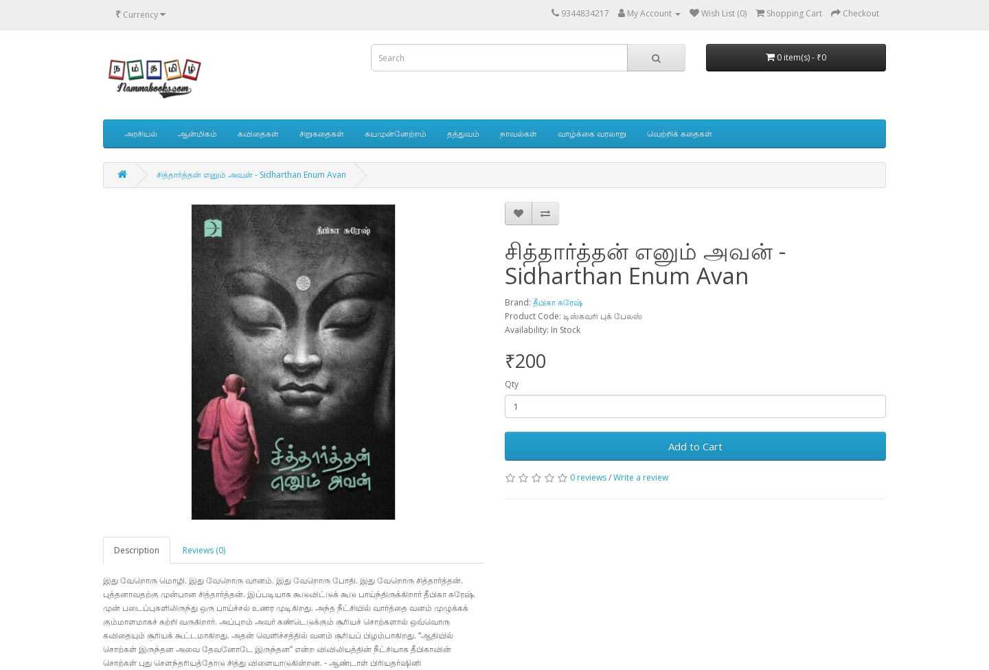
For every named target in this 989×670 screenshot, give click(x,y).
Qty (512, 384)
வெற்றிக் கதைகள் (679, 133)
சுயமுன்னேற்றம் (396, 133)
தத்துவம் (463, 133)
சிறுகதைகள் (321, 133)
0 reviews (588, 477)
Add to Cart (695, 446)
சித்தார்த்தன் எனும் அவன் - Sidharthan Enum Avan (251, 175)
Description (136, 550)
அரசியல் (140, 133)
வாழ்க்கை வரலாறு (592, 133)
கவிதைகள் (258, 133)
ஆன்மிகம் (197, 133)
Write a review (640, 477)
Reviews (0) (204, 550)
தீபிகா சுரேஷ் (557, 302)
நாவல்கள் (518, 133)
